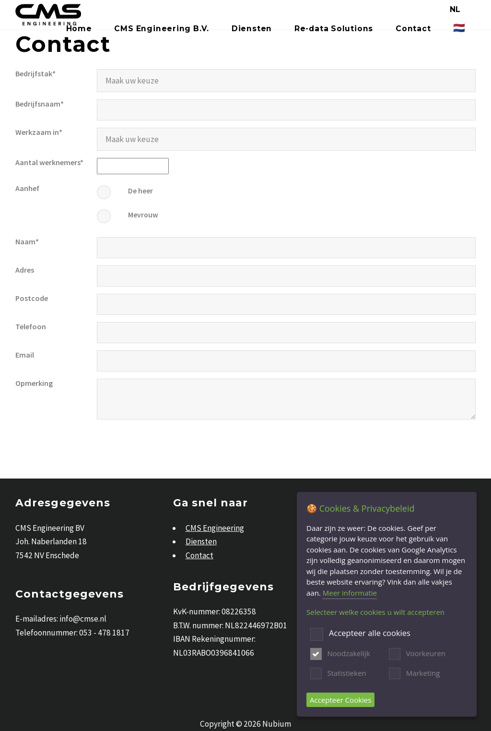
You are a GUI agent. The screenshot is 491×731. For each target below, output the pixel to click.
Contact (413, 28)
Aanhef (27, 188)
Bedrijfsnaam (37, 103)
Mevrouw (143, 214)
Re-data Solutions (333, 28)
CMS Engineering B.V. (161, 28)
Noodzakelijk (348, 653)
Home (79, 28)
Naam (25, 241)
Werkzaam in (37, 132)
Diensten (252, 28)
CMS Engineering (215, 528)
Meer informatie (350, 593)
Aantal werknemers (47, 162)
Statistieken (346, 673)
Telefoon (30, 326)
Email (24, 355)
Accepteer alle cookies (369, 633)
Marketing (423, 673)
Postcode (31, 298)
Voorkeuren (425, 653)
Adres (24, 270)
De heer (140, 190)
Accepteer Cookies (340, 700)
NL (455, 9)
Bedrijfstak (33, 73)
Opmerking (34, 383)
